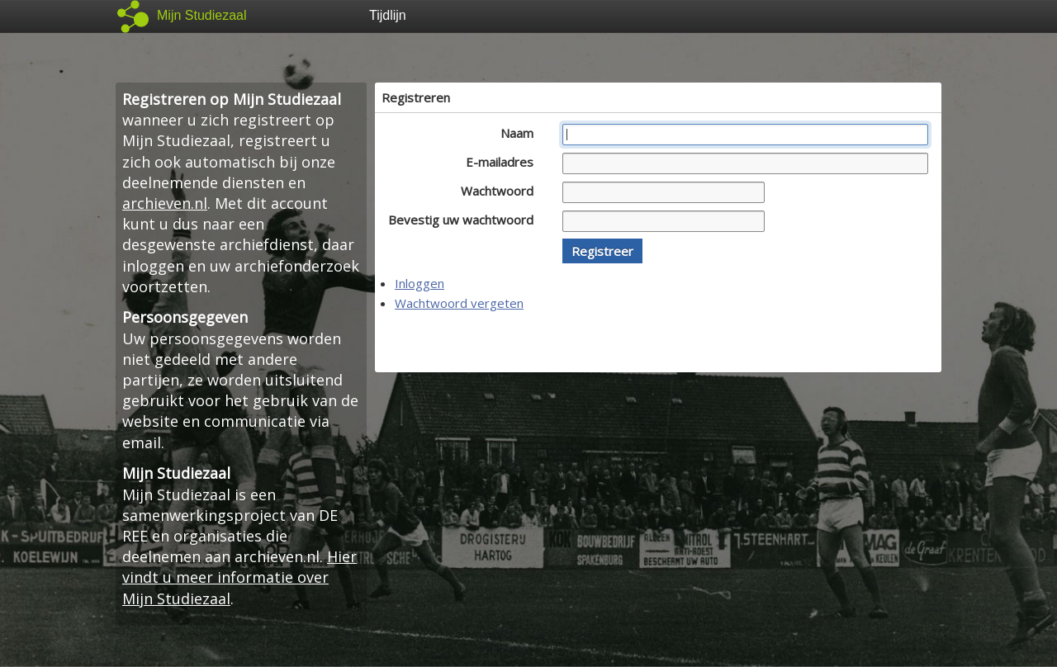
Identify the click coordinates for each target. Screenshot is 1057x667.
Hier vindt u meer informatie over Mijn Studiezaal (239, 577)
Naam (521, 133)
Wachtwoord (502, 190)
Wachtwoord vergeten (459, 303)
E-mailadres (504, 162)
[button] (602, 251)
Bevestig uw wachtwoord (465, 219)
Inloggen (419, 283)
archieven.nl (164, 203)
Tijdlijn (387, 15)
